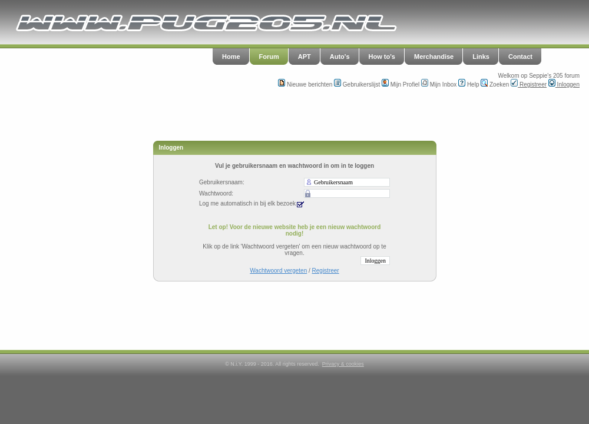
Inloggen (564, 84)
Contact (520, 56)
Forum (269, 56)
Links (480, 56)
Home (231, 56)
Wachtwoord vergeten (278, 270)
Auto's (340, 56)
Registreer (529, 84)
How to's (382, 56)
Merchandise (434, 56)
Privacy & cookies (343, 364)
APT (304, 56)
